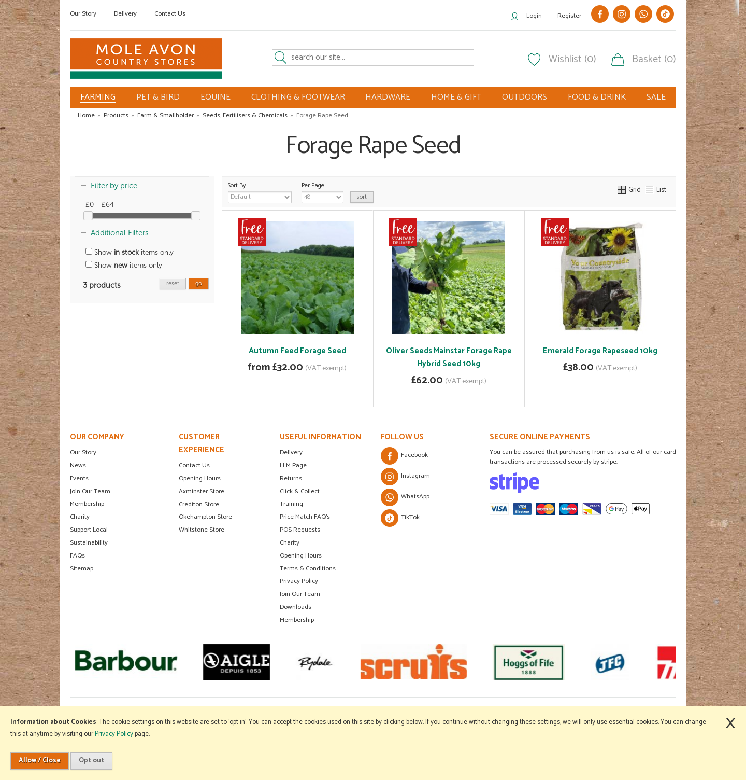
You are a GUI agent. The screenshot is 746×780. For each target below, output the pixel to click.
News (78, 465)
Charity (80, 516)
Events (79, 478)
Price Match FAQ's (305, 516)
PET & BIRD (158, 97)
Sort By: (260, 191)
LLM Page (293, 465)
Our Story (83, 13)
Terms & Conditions (308, 568)
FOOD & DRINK (597, 97)
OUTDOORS (524, 97)
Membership (87, 503)
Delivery (125, 13)
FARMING (98, 97)
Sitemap (81, 568)
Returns (291, 478)
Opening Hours (200, 478)
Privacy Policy (299, 581)
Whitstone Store (201, 529)
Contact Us (169, 13)
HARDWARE (387, 97)
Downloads (295, 607)
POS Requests (300, 529)
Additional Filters (120, 233)
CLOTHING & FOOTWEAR (298, 97)
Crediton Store (199, 504)
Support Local (89, 529)
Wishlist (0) (572, 59)
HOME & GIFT (456, 97)
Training (291, 503)
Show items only (129, 252)
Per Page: (322, 191)
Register (569, 15)
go (198, 283)
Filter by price (114, 185)
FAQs (77, 555)
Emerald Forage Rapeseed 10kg (600, 350)
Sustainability (89, 542)
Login (534, 15)
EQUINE (215, 97)
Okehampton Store (205, 516)
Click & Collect (300, 491)
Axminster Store (201, 491)
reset (172, 283)
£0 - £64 (99, 204)
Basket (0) (654, 59)
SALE (656, 97)
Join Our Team (90, 491)
